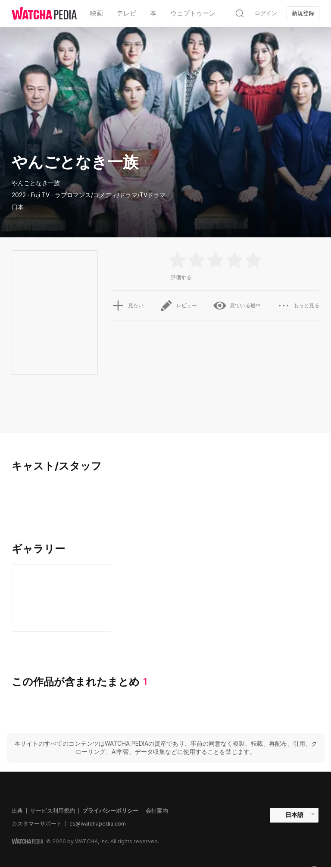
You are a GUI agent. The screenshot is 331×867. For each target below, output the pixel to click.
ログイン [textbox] (266, 13)
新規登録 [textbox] (303, 13)
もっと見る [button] (298, 305)
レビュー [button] (178, 305)
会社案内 (157, 810)
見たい (128, 305)
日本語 (294, 814)
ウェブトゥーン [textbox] (192, 13)
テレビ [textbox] (126, 13)
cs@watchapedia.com (97, 823)
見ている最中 (237, 305)
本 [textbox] (153, 13)
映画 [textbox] (96, 13)
